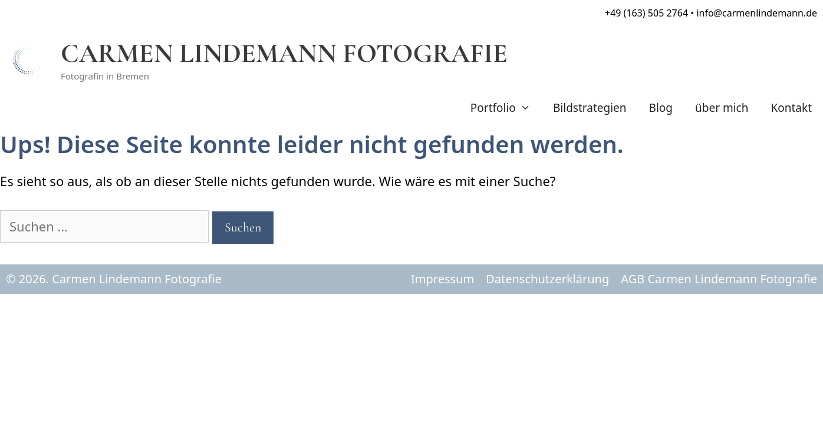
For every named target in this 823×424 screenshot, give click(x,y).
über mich (721, 107)
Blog (661, 107)
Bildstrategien (590, 107)
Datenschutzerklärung (547, 279)
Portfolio (506, 108)
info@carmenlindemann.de (756, 12)
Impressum (442, 279)
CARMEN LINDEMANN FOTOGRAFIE (284, 53)
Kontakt (791, 107)
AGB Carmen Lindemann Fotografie (719, 279)
